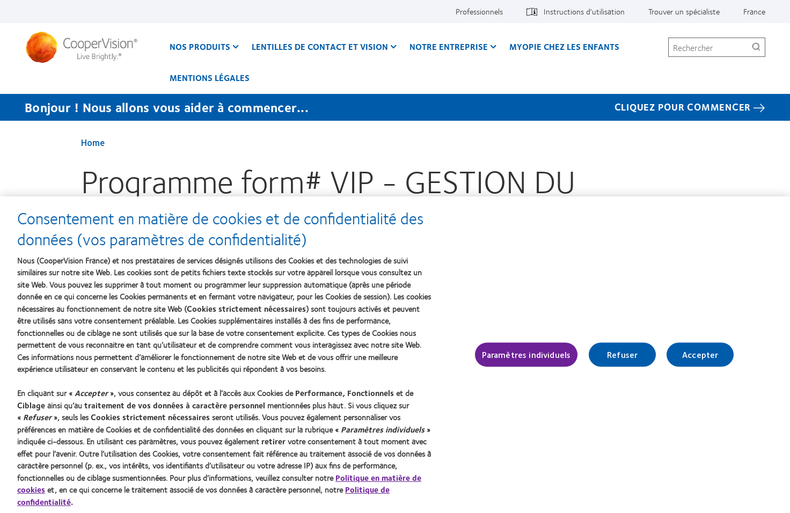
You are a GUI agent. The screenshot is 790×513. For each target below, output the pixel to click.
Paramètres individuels (526, 354)
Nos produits (200, 46)
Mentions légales (210, 77)
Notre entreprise (448, 46)
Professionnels (479, 11)
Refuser (622, 354)
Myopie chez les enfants (564, 46)
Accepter (700, 354)
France (754, 11)
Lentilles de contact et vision (320, 46)
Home (93, 142)
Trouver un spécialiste (684, 11)
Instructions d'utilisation (584, 11)
